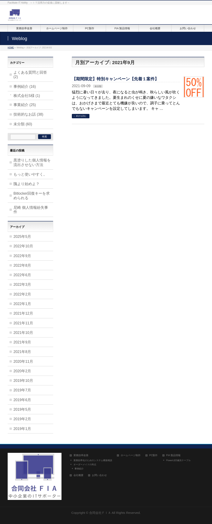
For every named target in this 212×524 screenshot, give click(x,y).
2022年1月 (22, 304)
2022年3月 (22, 284)
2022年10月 (23, 246)
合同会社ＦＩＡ (100, 512)
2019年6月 (22, 400)
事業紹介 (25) (24, 105)
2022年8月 (22, 265)
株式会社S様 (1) (26, 96)
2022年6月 (22, 275)
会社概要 (78, 475)
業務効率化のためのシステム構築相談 (92, 460)
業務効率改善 (80, 455)
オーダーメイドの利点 (84, 464)
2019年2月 (22, 419)
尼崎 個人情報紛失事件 (30, 209)
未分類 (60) (22, 124)
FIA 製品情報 (173, 455)
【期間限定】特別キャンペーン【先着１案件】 (115, 79)
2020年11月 (23, 361)
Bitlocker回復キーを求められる (31, 195)
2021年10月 (23, 333)
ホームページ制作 (131, 455)
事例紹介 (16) (24, 86)
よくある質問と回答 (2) (30, 74)
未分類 (98, 86)
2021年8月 (22, 352)
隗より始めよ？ (26, 184)
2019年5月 (22, 409)
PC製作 (153, 455)
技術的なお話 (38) (28, 114)
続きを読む (81, 116)
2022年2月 (22, 294)
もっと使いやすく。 (30, 174)
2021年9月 (22, 342)
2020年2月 (22, 371)
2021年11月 (23, 323)
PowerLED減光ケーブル (178, 460)
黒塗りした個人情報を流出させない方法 (32, 162)
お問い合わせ (99, 475)
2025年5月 (22, 237)
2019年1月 (22, 429)
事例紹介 (79, 468)
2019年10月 (23, 381)
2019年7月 (22, 390)
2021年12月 (23, 313)
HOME (11, 47)
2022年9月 (22, 256)
